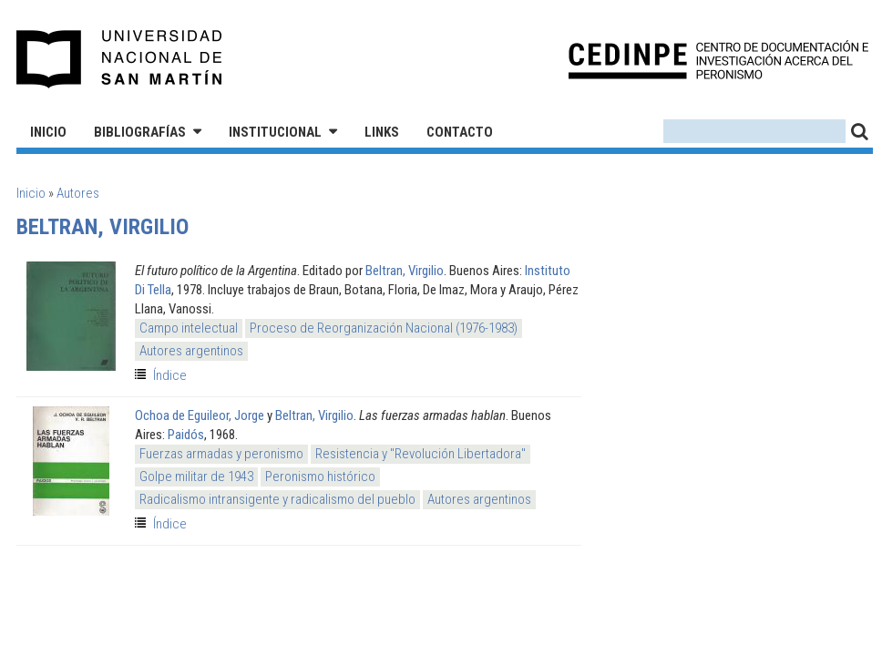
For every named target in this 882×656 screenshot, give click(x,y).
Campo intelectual (188, 328)
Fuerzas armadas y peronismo (221, 454)
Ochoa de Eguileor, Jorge (199, 415)
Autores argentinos (191, 351)
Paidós (186, 434)
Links (381, 132)
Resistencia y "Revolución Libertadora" (420, 454)
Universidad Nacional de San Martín (119, 59)
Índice (170, 375)
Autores (77, 193)
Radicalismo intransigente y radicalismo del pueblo (277, 499)
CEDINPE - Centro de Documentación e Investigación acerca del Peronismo (718, 59)
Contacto (459, 132)
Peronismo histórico (320, 476)
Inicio (48, 132)
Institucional (275, 132)
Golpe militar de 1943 (196, 476)
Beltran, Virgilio (404, 270)
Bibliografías (140, 132)
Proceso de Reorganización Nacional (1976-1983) (384, 328)
